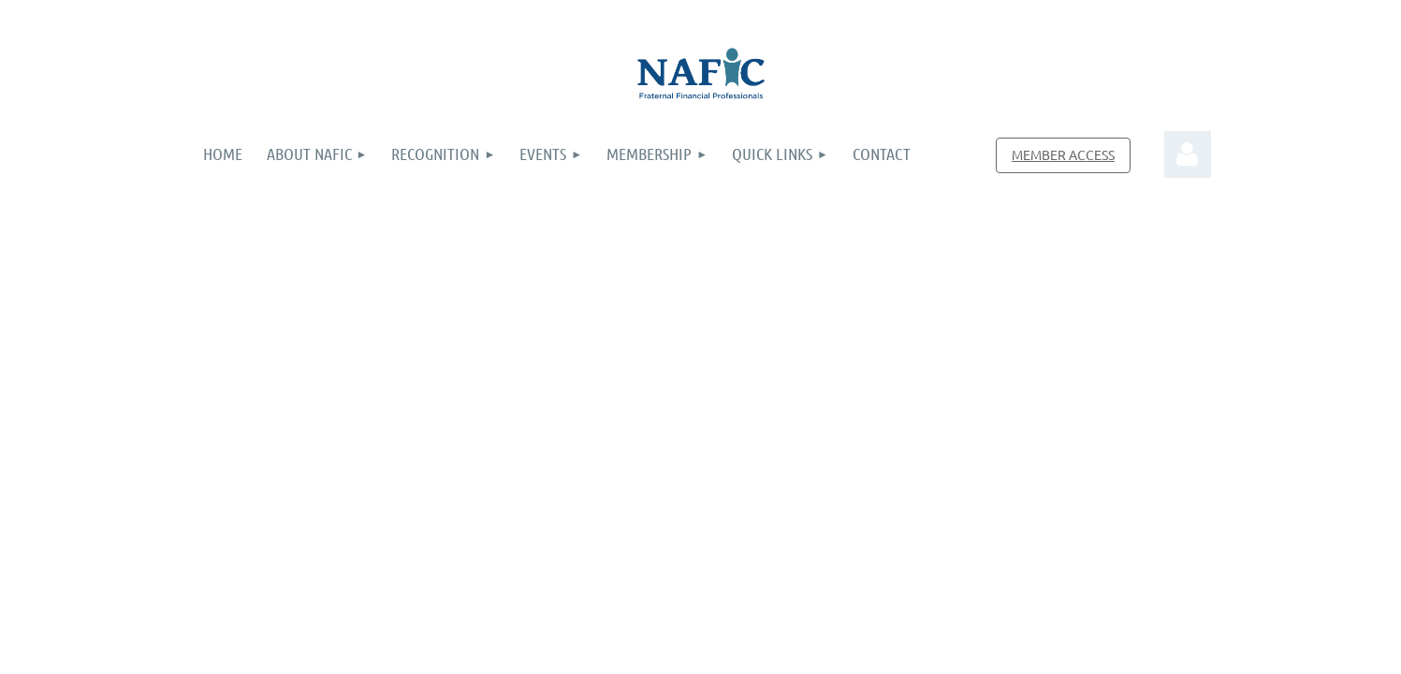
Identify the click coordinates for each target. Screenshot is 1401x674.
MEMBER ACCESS (1063, 154)
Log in (1187, 154)
